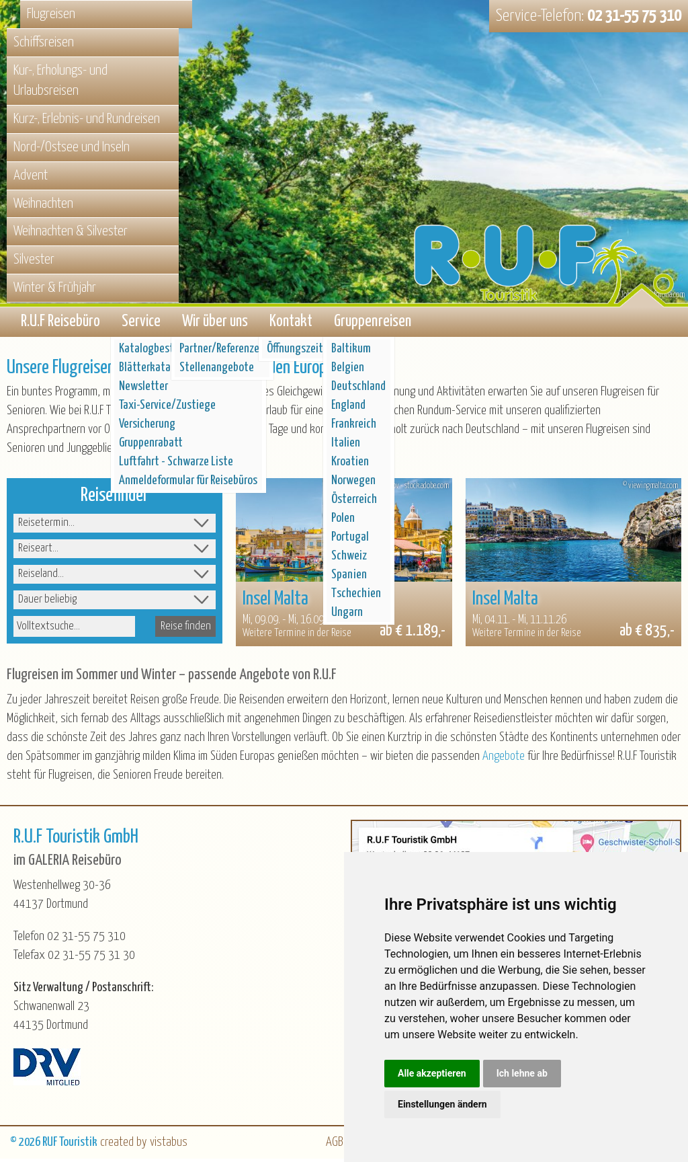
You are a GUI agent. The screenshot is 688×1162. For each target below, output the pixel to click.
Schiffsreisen (43, 42)
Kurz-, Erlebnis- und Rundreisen (86, 119)
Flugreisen (51, 14)
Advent (30, 175)
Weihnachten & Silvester (70, 231)
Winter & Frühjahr (54, 288)
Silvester (33, 259)
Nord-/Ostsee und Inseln (71, 147)
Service (141, 323)
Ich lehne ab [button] (522, 1073)
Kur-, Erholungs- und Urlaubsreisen (60, 81)
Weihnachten (43, 203)
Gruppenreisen (372, 323)
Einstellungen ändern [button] (442, 1104)
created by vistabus (143, 1145)
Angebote (503, 758)
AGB (334, 1145)
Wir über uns (215, 323)
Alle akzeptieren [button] (432, 1073)
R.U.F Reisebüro (60, 323)
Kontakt (290, 323)
